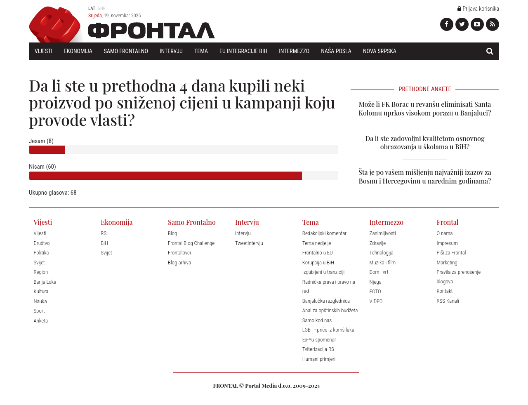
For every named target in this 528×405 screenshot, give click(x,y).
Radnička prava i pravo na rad (328, 286)
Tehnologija (382, 253)
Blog (172, 233)
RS (103, 233)
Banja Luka (44, 282)
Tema (201, 51)
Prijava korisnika (478, 8)
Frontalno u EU (317, 253)
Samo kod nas (317, 320)
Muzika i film (383, 262)
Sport (39, 311)
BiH (104, 243)
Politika (41, 253)
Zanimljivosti (383, 233)
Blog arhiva (179, 262)
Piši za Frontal (451, 253)
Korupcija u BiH (318, 262)
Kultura (40, 291)
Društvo (41, 243)
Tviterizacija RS (318, 349)
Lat (91, 8)
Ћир (101, 8)
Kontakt (444, 291)
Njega (376, 282)
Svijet (39, 262)
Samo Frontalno (126, 51)
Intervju (171, 51)
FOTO (375, 291)
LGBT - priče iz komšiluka (328, 330)
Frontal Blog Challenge (191, 243)
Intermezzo (294, 51)
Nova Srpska (379, 51)
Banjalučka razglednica (326, 301)
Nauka (40, 301)
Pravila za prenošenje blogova (458, 277)
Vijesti (43, 51)
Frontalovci (179, 253)
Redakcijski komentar (324, 233)
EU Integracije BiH (243, 51)
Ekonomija (78, 51)
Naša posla (336, 51)
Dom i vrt (379, 272)
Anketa (40, 321)
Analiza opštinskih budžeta (330, 310)
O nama (444, 233)
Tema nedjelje (316, 243)
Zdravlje (378, 243)
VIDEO (376, 301)
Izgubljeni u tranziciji (323, 272)
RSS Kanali (447, 301)
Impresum (446, 243)
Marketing (446, 262)
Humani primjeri (319, 359)
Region (40, 272)
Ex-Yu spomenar (319, 340)
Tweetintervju (249, 243)
